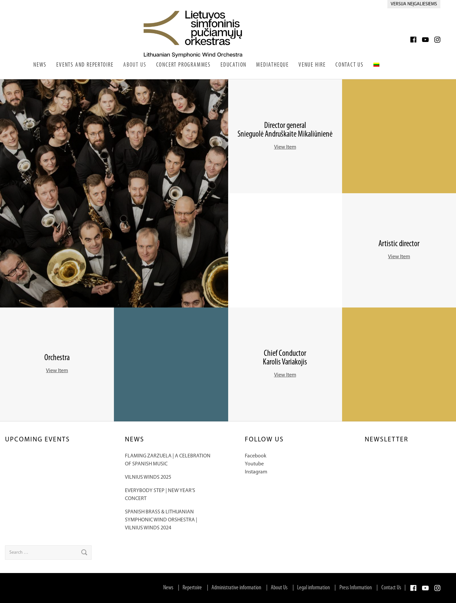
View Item (285, 147)
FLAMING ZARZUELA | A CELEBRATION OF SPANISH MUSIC (168, 460)
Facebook (255, 456)
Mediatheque (272, 65)
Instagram (256, 472)
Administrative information (236, 588)
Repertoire (192, 588)
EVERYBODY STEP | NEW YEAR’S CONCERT (160, 494)
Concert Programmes (183, 65)
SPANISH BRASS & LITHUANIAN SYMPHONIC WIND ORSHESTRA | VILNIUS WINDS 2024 (161, 520)
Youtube (254, 464)
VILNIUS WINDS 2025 (148, 477)
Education (233, 65)
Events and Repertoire (85, 65)
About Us (134, 65)
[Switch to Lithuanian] (376, 64)
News (40, 65)
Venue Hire (312, 65)
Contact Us (349, 65)
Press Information (355, 588)
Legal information (313, 588)
